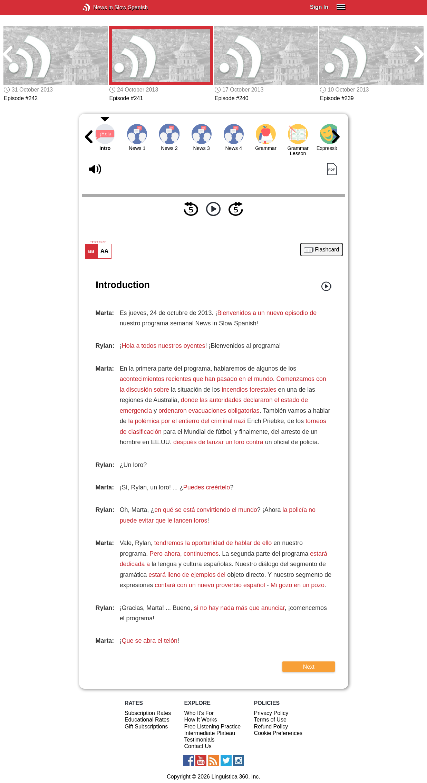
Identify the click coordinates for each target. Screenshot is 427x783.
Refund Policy (271, 726)
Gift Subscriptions (146, 726)
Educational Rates (147, 720)
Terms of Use (270, 720)
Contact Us (198, 746)
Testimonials (199, 740)
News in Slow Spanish (96, 7)
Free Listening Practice (212, 726)
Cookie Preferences (278, 733)
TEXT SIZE (98, 242)
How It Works (200, 720)
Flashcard (327, 249)
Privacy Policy (271, 713)
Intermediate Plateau (209, 733)
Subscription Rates (148, 713)
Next (308, 666)
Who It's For (199, 713)
